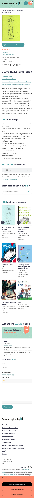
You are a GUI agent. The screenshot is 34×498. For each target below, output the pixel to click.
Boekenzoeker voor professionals (13, 448)
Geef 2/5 (5, 375)
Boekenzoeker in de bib (9, 431)
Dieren (16, 82)
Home (4, 10)
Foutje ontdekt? (7, 442)
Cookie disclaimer (7, 461)
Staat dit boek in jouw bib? (29, 191)
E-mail (20, 65)
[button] (4, 381)
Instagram (30, 467)
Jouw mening (6, 378)
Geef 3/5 (8, 375)
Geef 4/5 (10, 375)
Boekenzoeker (11, 3)
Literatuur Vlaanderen (9, 475)
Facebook (10, 65)
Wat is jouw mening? (8, 54)
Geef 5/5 (13, 375)
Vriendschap (19, 84)
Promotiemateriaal (8, 437)
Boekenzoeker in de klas (10, 428)
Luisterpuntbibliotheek (9, 179)
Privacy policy (6, 459)
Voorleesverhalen (7, 82)
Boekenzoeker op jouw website (12, 445)
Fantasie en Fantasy (24, 82)
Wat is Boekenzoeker (9, 425)
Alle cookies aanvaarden (17, 484)
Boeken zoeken (26, 3)
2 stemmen (5, 52)
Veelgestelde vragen (8, 439)
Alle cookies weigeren (17, 489)
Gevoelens (5, 84)
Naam (4, 364)
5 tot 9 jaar (27, 84)
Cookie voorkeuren (17, 494)
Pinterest (16, 65)
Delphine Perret (7, 77)
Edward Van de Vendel (9, 79)
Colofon (4, 451)
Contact (4, 454)
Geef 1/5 (3, 375)
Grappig (11, 84)
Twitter (13, 65)
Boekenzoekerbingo (8, 434)
